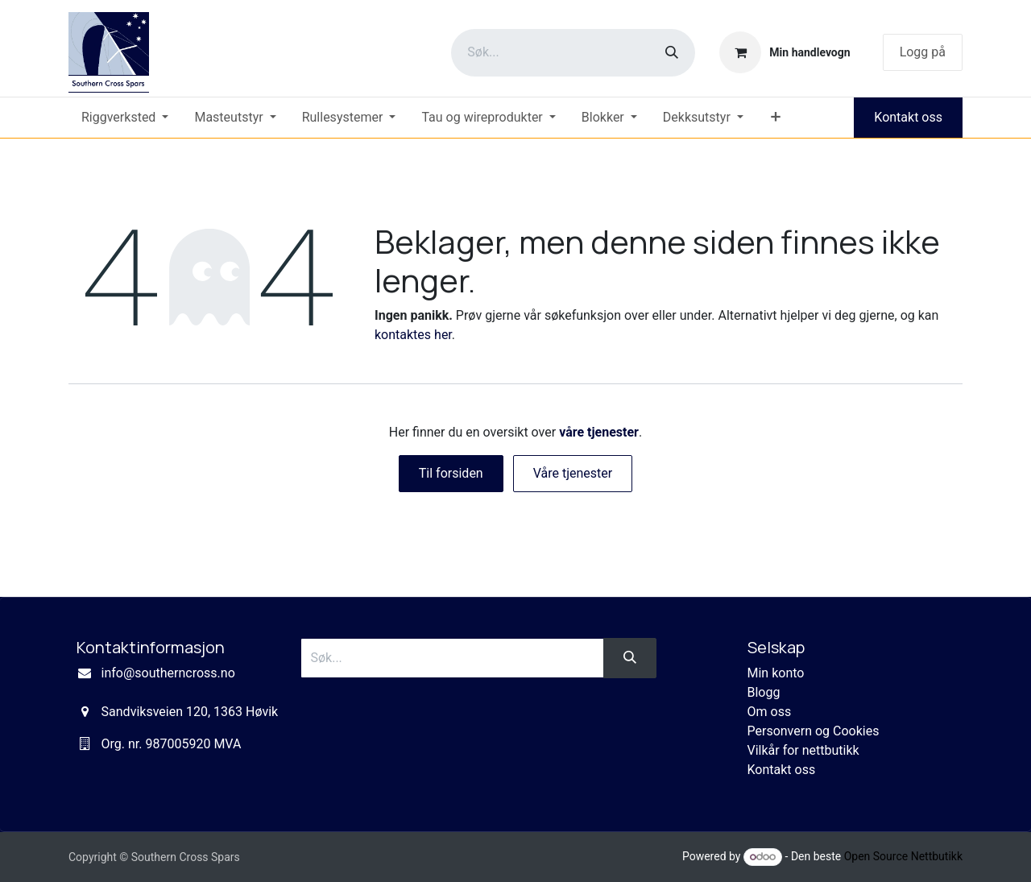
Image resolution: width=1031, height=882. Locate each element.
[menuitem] (124, 117)
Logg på (923, 52)
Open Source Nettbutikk (903, 856)
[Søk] (671, 53)
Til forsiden (451, 473)
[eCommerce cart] (784, 52)
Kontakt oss (908, 117)
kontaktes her (413, 334)
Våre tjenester (573, 473)
